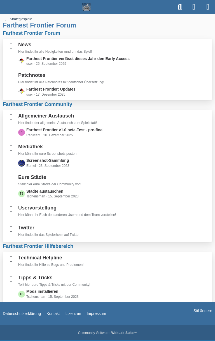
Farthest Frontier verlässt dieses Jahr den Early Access (78, 58)
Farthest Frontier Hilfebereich (38, 246)
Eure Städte (32, 177)
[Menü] (207, 7)
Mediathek (30, 146)
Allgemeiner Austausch (46, 116)
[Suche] (179, 7)
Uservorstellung (37, 208)
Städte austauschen (44, 191)
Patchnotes (31, 75)
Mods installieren (42, 291)
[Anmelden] (193, 7)
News (24, 44)
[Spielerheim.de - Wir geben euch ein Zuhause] (86, 7)
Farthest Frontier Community (37, 104)
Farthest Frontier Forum (31, 33)
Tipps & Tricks (35, 277)
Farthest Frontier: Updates (51, 89)
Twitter (26, 228)
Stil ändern (202, 310)
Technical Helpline (40, 258)
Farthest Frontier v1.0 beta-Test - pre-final (65, 130)
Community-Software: (107, 333)
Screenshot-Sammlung (47, 160)
